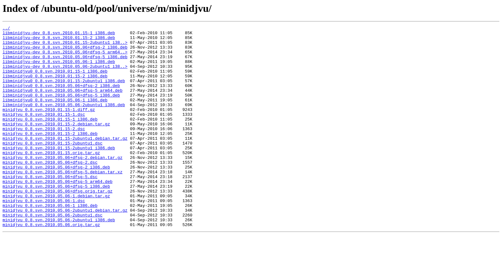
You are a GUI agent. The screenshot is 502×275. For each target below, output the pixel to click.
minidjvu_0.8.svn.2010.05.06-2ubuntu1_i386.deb (59, 259)
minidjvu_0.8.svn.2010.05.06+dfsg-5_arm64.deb (57, 213)
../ (6, 29)
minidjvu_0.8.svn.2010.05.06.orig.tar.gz (51, 265)
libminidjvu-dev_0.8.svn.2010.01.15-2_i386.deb (59, 40)
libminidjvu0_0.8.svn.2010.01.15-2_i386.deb (55, 86)
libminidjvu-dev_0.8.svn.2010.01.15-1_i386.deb (59, 34)
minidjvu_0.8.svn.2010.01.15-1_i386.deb (50, 138)
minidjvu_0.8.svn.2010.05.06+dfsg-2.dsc (50, 190)
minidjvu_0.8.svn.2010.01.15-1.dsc (44, 132)
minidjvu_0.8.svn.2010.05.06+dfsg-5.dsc (50, 207)
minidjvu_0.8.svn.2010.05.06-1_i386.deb (50, 242)
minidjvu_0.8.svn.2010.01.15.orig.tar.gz (51, 178)
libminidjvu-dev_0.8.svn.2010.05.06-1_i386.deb (59, 69)
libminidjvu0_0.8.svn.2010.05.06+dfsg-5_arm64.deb (62, 103)
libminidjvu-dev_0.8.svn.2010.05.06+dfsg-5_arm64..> (65, 57)
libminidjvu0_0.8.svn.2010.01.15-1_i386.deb (55, 80)
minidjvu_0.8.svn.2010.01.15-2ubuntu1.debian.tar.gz (65, 161)
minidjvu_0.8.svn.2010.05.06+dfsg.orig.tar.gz (57, 224)
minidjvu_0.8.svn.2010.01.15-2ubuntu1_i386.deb (59, 173)
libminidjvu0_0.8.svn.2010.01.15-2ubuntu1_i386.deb (64, 92)
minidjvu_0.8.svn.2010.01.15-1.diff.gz (49, 127)
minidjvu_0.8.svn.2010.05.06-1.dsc (44, 236)
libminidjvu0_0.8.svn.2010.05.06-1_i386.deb (55, 115)
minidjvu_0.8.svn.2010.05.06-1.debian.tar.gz (56, 230)
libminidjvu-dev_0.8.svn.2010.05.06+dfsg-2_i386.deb (65, 52)
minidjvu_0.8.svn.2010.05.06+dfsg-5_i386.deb (56, 219)
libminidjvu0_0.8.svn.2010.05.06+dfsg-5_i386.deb (61, 109)
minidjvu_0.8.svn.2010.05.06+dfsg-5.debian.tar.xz (62, 201)
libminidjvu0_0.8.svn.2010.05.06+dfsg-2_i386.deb (61, 98)
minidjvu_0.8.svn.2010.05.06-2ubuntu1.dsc (52, 253)
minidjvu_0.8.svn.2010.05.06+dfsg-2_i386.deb (56, 196)
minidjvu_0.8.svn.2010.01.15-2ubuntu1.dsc (52, 167)
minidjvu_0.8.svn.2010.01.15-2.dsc (44, 150)
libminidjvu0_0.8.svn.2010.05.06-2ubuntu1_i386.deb (64, 121)
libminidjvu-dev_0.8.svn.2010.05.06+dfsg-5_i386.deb (65, 63)
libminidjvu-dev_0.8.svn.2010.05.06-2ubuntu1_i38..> (65, 75)
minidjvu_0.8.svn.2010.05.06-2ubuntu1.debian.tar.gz (65, 247)
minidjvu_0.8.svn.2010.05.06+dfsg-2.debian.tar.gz (62, 184)
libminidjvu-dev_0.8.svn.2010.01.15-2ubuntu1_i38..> (65, 46)
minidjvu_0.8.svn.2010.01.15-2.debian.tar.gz (56, 144)
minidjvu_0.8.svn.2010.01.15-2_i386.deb (50, 155)
